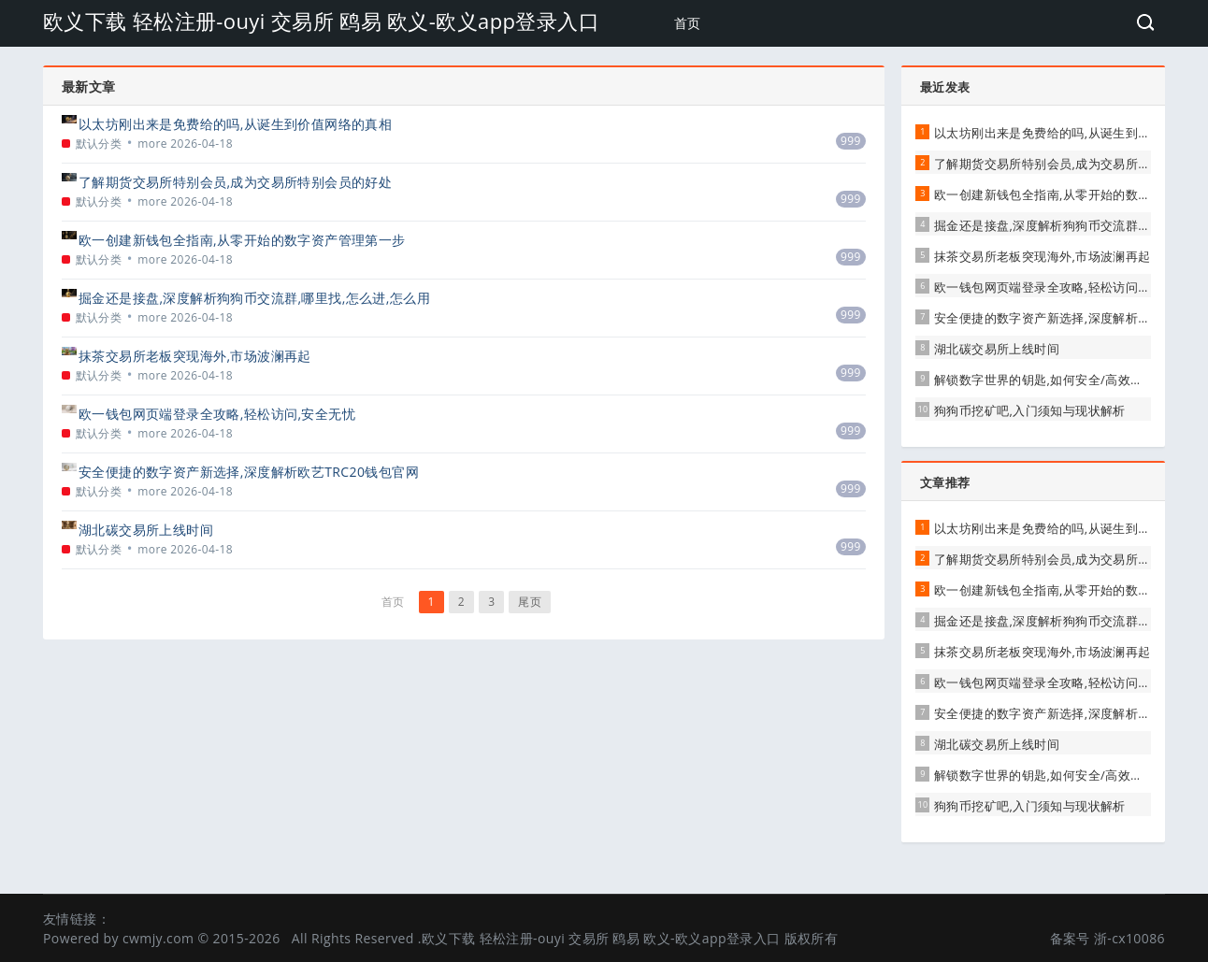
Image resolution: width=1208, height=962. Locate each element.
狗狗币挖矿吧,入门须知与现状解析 (1030, 410)
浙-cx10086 (1129, 938)
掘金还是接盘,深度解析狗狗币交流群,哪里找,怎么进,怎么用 (254, 298)
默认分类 (99, 143)
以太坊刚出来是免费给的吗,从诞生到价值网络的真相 (235, 124)
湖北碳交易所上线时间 (146, 529)
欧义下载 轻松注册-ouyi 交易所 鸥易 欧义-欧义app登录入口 (321, 21)
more (152, 143)
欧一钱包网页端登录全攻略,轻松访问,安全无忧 (217, 414)
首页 (687, 23)
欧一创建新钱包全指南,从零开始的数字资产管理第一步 (242, 240)
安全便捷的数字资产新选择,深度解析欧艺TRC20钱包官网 (249, 472)
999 (851, 141)
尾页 (529, 602)
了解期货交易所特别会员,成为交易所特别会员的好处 (235, 182)
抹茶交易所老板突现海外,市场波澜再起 (195, 356)
